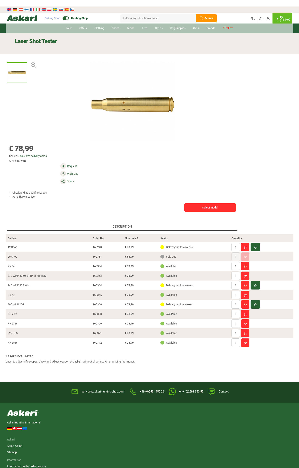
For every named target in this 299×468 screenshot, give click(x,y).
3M (17, 427)
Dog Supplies (178, 21)
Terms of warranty (117, 368)
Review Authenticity (117, 375)
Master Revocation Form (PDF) (192, 387)
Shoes (115, 21)
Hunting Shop (87, 11)
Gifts (196, 21)
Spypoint (244, 434)
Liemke (131, 420)
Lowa (175, 427)
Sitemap (74, 362)
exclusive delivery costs (180, 47)
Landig (64, 427)
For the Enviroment (185, 375)
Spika (197, 420)
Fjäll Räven (111, 427)
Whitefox (244, 420)
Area (144, 21)
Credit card (226, 362)
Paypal (224, 368)
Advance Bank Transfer (234, 356)
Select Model (243, 79)
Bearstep (155, 420)
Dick (264, 420)
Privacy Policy (182, 368)
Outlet (228, 21)
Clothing (99, 21)
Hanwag (110, 434)
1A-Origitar (178, 420)
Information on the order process (125, 356)
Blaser (153, 434)
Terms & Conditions (185, 356)
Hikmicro (87, 420)
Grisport (177, 434)
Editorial (179, 381)
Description (81, 157)
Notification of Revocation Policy (193, 362)
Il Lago (19, 420)
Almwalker (66, 420)
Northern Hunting (137, 434)
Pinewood (111, 420)
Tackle (130, 21)
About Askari (76, 356)
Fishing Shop (60, 11)
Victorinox (223, 427)
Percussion (44, 427)
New (69, 21)
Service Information (117, 362)
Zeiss (40, 434)
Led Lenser (245, 427)
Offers (83, 21)
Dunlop (198, 427)
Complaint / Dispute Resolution (192, 394)
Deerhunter (223, 420)
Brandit (131, 427)
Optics (159, 21)
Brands (211, 21)
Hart (152, 427)
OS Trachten (89, 427)
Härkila (41, 420)
